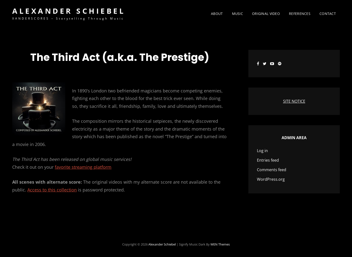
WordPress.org (271, 179)
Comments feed (271, 169)
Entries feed (268, 160)
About (217, 13)
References (299, 13)
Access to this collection (52, 190)
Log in (262, 150)
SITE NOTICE (294, 101)
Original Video (266, 13)
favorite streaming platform (83, 167)
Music (237, 13)
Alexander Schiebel (68, 11)
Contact (327, 13)
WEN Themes (220, 244)
